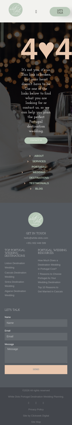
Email (7, 330)
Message (9, 344)
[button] (36, 11)
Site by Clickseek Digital (36, 415)
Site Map (36, 421)
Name (8, 317)
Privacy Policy (36, 409)
